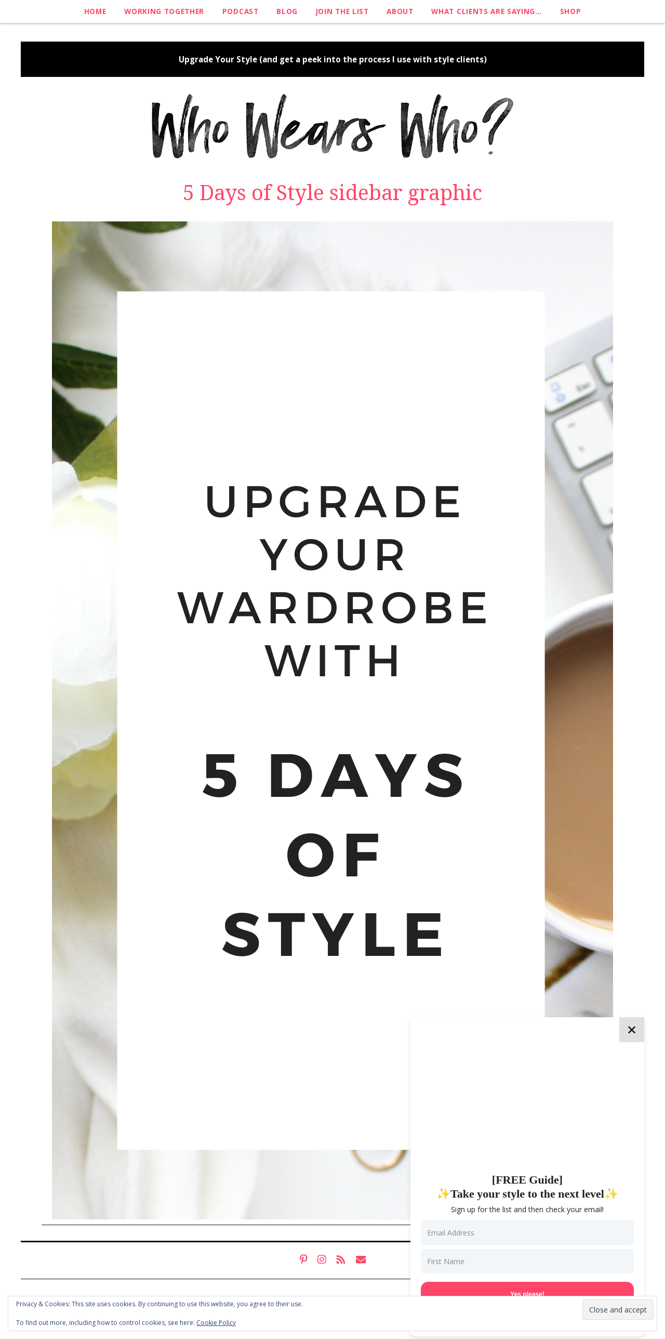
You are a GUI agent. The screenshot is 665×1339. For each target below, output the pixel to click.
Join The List (342, 11)
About (400, 11)
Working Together (164, 11)
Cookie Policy (216, 1322)
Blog (287, 11)
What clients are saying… (486, 11)
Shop (570, 11)
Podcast (240, 11)
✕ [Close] (632, 1029)
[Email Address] (527, 1232)
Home (95, 11)
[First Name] (527, 1261)
